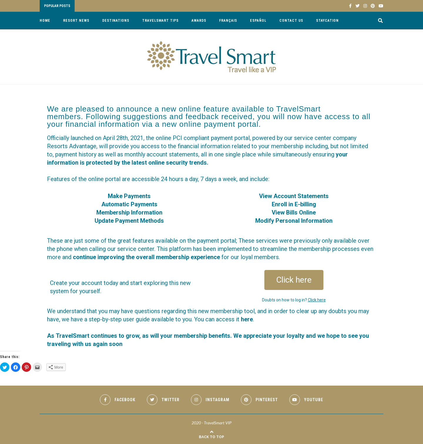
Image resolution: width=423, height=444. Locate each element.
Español (258, 20)
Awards (199, 20)
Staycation (327, 20)
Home (45, 20)
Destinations (115, 20)
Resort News (76, 20)
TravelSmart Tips (160, 20)
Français (228, 20)
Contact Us (291, 20)
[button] (293, 280)
